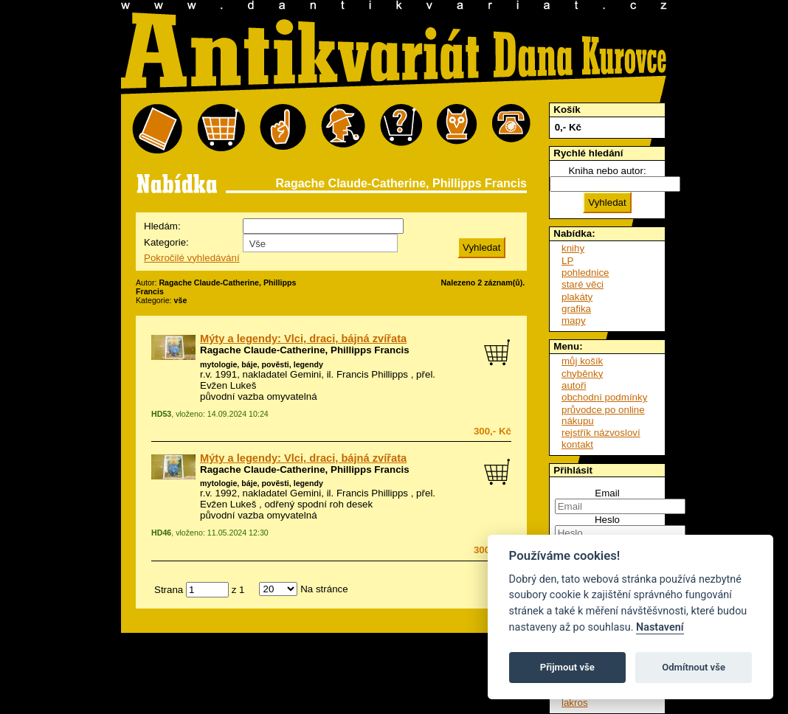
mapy (573, 320)
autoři (573, 385)
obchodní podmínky (604, 397)
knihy (572, 248)
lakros (574, 702)
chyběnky (582, 373)
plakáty (576, 296)
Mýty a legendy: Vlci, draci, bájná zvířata (303, 338)
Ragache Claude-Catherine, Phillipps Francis (304, 350)
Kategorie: (166, 242)
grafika (576, 308)
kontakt (577, 444)
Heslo (607, 519)
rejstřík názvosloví (600, 432)
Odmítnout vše (693, 667)
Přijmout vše (567, 667)
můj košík (582, 361)
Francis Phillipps (372, 374)
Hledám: (162, 226)
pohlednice (585, 272)
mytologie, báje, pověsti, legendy (261, 364)
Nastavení (660, 627)
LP (567, 260)
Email (607, 493)
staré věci (582, 284)
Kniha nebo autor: (607, 170)
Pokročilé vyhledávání (192, 257)
